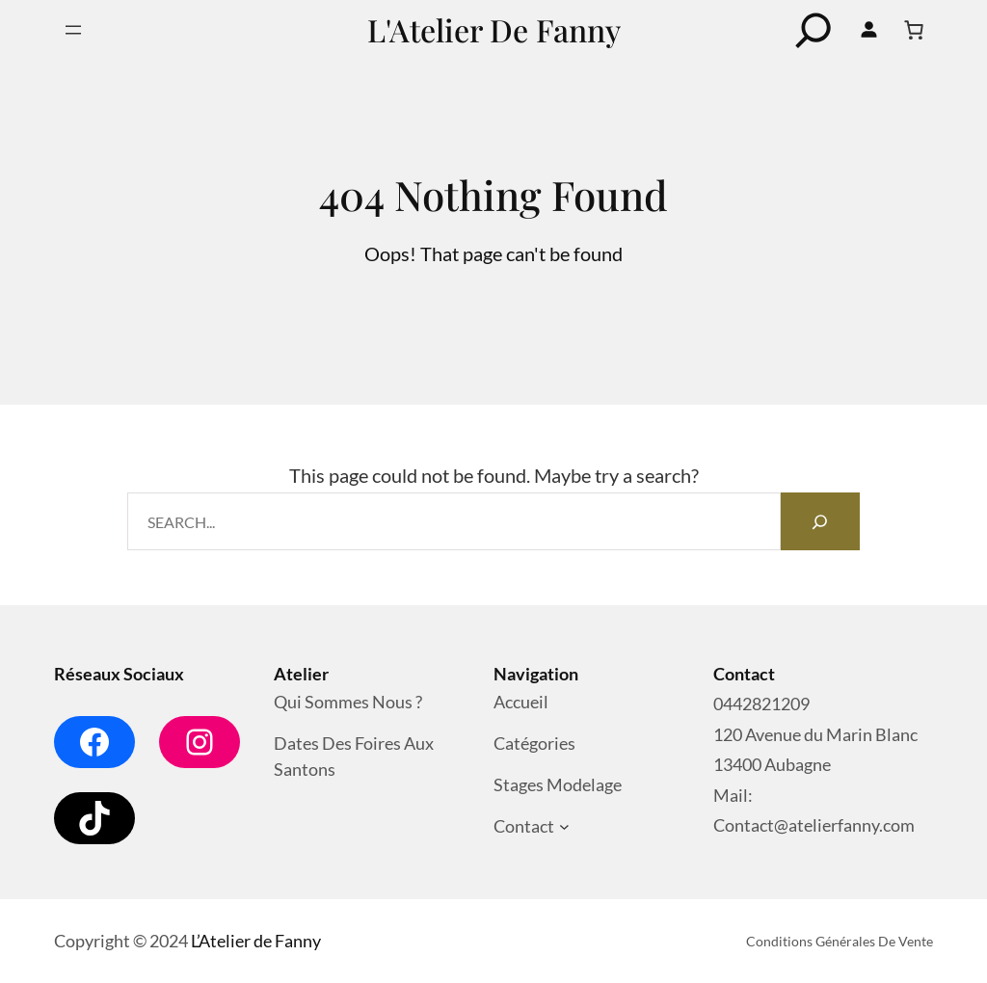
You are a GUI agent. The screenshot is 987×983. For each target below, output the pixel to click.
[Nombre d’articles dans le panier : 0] (914, 30)
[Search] (820, 521)
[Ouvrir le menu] (73, 30)
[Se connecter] (868, 30)
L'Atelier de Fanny (494, 29)
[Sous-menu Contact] (564, 827)
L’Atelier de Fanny (256, 940)
